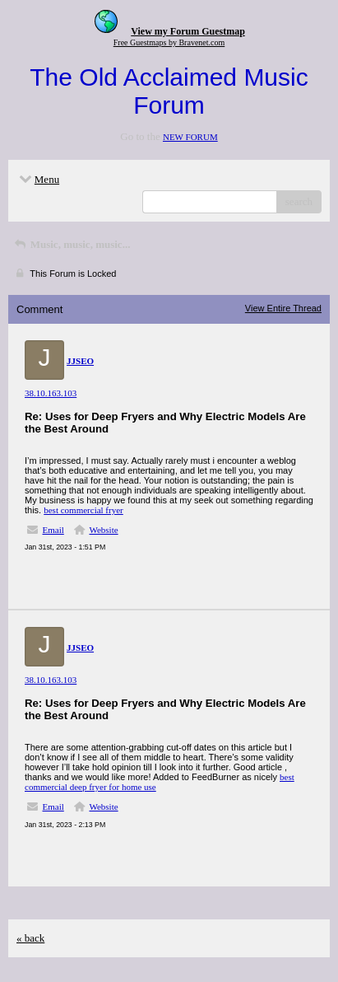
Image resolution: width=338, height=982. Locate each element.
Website (103, 530)
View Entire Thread (283, 308)
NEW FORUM (190, 137)
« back (30, 938)
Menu (37, 179)
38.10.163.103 (50, 393)
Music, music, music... (71, 244)
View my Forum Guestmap (188, 31)
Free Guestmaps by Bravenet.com (169, 42)
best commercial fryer (83, 510)
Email (53, 530)
